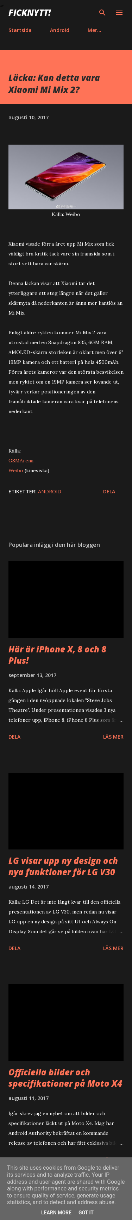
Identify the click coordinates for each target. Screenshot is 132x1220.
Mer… (94, 30)
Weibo (15, 470)
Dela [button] (109, 491)
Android (59, 30)
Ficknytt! (29, 12)
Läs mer (113, 736)
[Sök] (102, 12)
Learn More (56, 1212)
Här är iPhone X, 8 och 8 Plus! (57, 654)
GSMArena (20, 460)
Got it (86, 1212)
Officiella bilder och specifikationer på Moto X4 (65, 1077)
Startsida (20, 30)
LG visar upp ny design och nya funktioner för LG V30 (63, 866)
